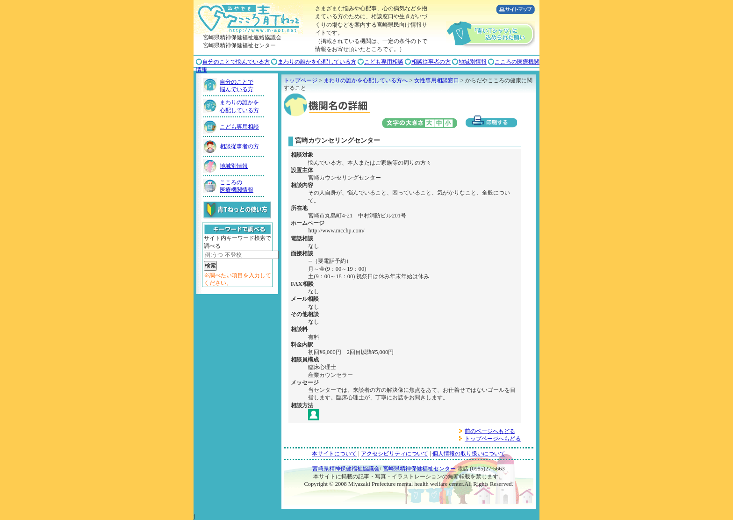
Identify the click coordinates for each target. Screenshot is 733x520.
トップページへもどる (493, 438)
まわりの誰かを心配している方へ (365, 80)
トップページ (300, 80)
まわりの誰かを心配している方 (317, 61)
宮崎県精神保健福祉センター (419, 468)
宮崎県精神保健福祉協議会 (346, 468)
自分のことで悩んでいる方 (236, 61)
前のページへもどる (490, 431)
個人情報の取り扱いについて (468, 453)
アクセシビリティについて (394, 453)
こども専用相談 (383, 61)
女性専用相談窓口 (436, 80)
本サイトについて (334, 453)
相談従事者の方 (431, 61)
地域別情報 (473, 61)
